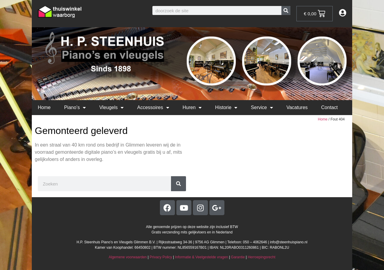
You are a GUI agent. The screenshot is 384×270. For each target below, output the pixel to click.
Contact (329, 107)
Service (262, 107)
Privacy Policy (161, 257)
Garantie (238, 257)
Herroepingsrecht (261, 257)
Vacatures (297, 107)
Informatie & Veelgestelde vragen (201, 257)
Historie (226, 107)
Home (44, 107)
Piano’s (75, 107)
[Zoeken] (285, 10)
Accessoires (153, 107)
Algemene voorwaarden (128, 257)
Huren (192, 107)
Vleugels (111, 107)
